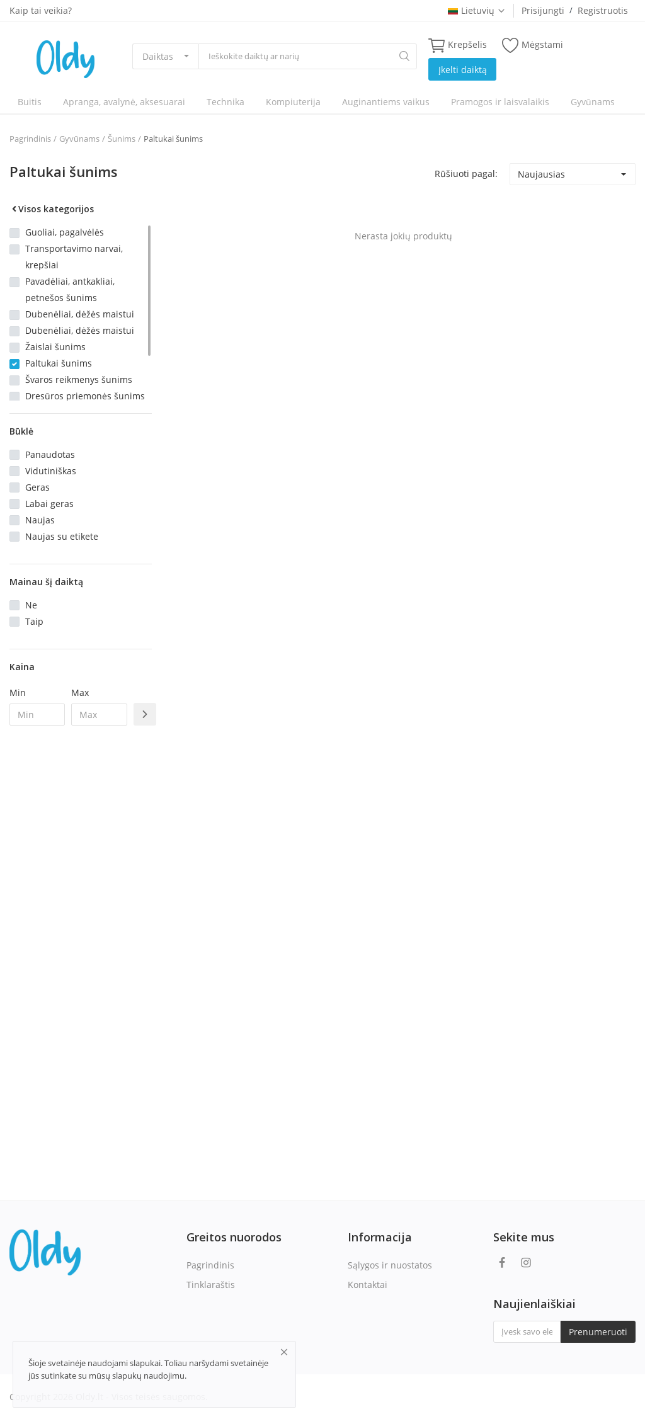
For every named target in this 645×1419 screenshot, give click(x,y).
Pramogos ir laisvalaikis (500, 102)
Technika (225, 102)
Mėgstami (532, 45)
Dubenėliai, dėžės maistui (79, 314)
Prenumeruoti (598, 1332)
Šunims (121, 138)
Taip (34, 621)
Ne (31, 605)
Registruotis (603, 10)
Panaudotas (50, 454)
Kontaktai (367, 1285)
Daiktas (157, 56)
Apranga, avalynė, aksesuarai (124, 102)
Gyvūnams (593, 102)
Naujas (40, 520)
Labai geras (49, 504)
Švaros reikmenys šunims (78, 379)
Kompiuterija (293, 102)
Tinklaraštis (210, 1285)
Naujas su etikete (61, 536)
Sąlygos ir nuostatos (390, 1265)
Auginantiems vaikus (386, 102)
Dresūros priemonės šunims (85, 396)
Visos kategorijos (51, 209)
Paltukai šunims (173, 138)
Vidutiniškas (50, 471)
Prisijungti (543, 10)
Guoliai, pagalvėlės (64, 232)
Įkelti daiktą (462, 70)
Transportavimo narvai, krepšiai (74, 256)
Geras (37, 487)
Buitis (30, 102)
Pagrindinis (30, 138)
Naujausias (541, 174)
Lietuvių (477, 10)
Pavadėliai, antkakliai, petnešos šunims (70, 289)
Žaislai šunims (55, 347)
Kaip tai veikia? (40, 10)
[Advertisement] (80, 940)
